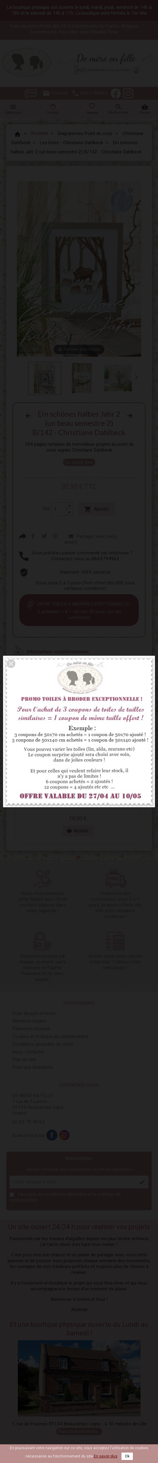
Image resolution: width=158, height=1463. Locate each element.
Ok (127, 1456)
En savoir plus (106, 1456)
